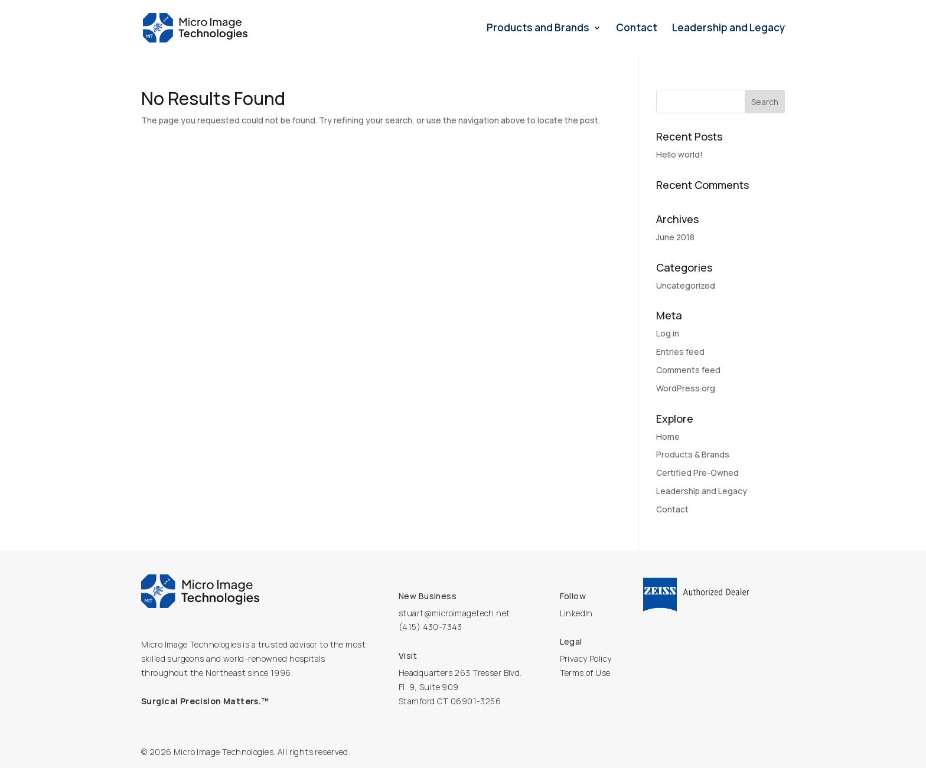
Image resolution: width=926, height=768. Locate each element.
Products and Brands (538, 29)
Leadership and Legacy (728, 29)
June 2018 (675, 237)
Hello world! (679, 154)
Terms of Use (585, 672)
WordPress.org (685, 388)
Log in (667, 333)
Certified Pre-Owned (697, 472)
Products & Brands (692, 454)
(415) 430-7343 (430, 626)
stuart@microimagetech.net (454, 613)
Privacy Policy (586, 658)
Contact (636, 29)
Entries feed (680, 351)
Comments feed (688, 369)
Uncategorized (685, 285)
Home (668, 436)
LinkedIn (576, 613)
